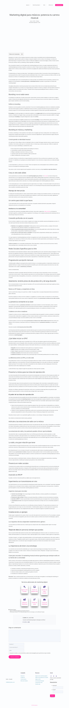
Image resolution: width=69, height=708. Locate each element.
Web (45, 5)
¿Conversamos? (59, 5)
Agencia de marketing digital (41, 675)
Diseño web (37, 684)
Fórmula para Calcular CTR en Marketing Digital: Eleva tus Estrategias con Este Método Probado (27, 611)
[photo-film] (44, 587)
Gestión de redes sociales (44, 591)
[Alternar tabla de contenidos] (21, 54)
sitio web (46, 175)
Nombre (55, 685)
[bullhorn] (24, 599)
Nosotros (23, 675)
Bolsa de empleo (24, 680)
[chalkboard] (34, 587)
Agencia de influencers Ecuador (41, 677)
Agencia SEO (38, 679)
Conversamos (23, 679)
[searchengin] (24, 587)
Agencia (29, 5)
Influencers (51, 5)
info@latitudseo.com (10, 682)
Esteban (37, 21)
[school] (44, 599)
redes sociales (47, 211)
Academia (23, 677)
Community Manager (39, 680)
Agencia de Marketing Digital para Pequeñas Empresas (19, 610)
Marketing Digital (37, 5)
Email (54, 689)
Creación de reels (38, 682)
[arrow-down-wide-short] (34, 599)
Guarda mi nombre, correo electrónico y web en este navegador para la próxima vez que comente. (30, 653)
